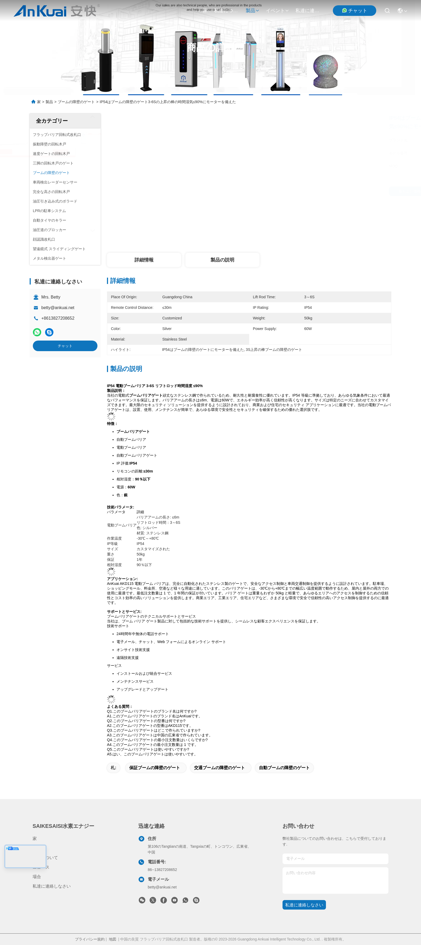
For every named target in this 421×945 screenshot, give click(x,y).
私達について (226, 10)
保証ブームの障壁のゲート (154, 767)
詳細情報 (144, 260)
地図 (112, 939)
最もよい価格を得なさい (298, 191)
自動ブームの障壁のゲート (284, 767)
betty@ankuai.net (57, 307)
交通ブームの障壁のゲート (219, 767)
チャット (354, 10)
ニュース (41, 867)
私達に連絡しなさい (308, 10)
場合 (37, 876)
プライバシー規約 (90, 939)
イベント (277, 10)
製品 (252, 10)
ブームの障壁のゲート (76, 102)
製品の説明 (222, 260)
